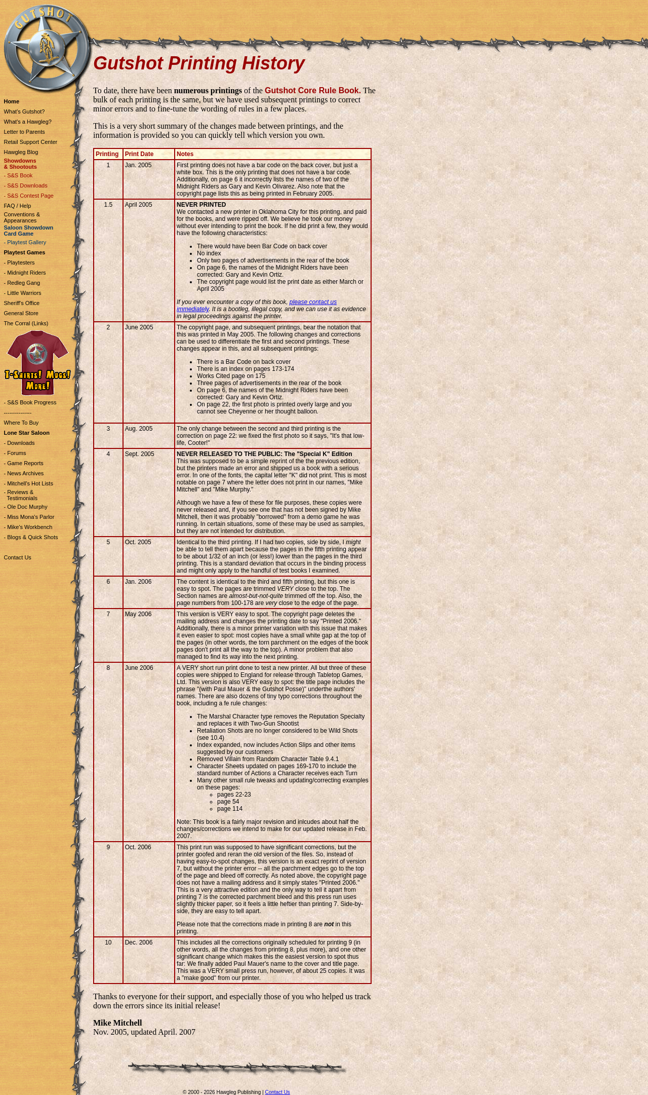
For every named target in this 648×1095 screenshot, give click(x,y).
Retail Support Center (30, 142)
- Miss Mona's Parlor (29, 517)
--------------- (17, 412)
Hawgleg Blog (21, 152)
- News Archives (24, 473)
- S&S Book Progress (30, 402)
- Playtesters (19, 262)
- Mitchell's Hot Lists (28, 483)
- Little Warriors (22, 293)
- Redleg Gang (22, 283)
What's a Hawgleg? (27, 122)
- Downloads (19, 443)
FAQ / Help (17, 206)
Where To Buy (21, 423)
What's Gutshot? (24, 111)
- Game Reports (23, 463)
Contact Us (17, 557)
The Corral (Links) (26, 323)
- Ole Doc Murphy (25, 507)
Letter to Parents (24, 132)
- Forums (15, 453)
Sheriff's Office (21, 303)
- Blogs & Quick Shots (31, 537)
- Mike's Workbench (28, 527)
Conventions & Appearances (22, 217)
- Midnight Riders (25, 273)
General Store (21, 313)
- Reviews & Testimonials (20, 495)
